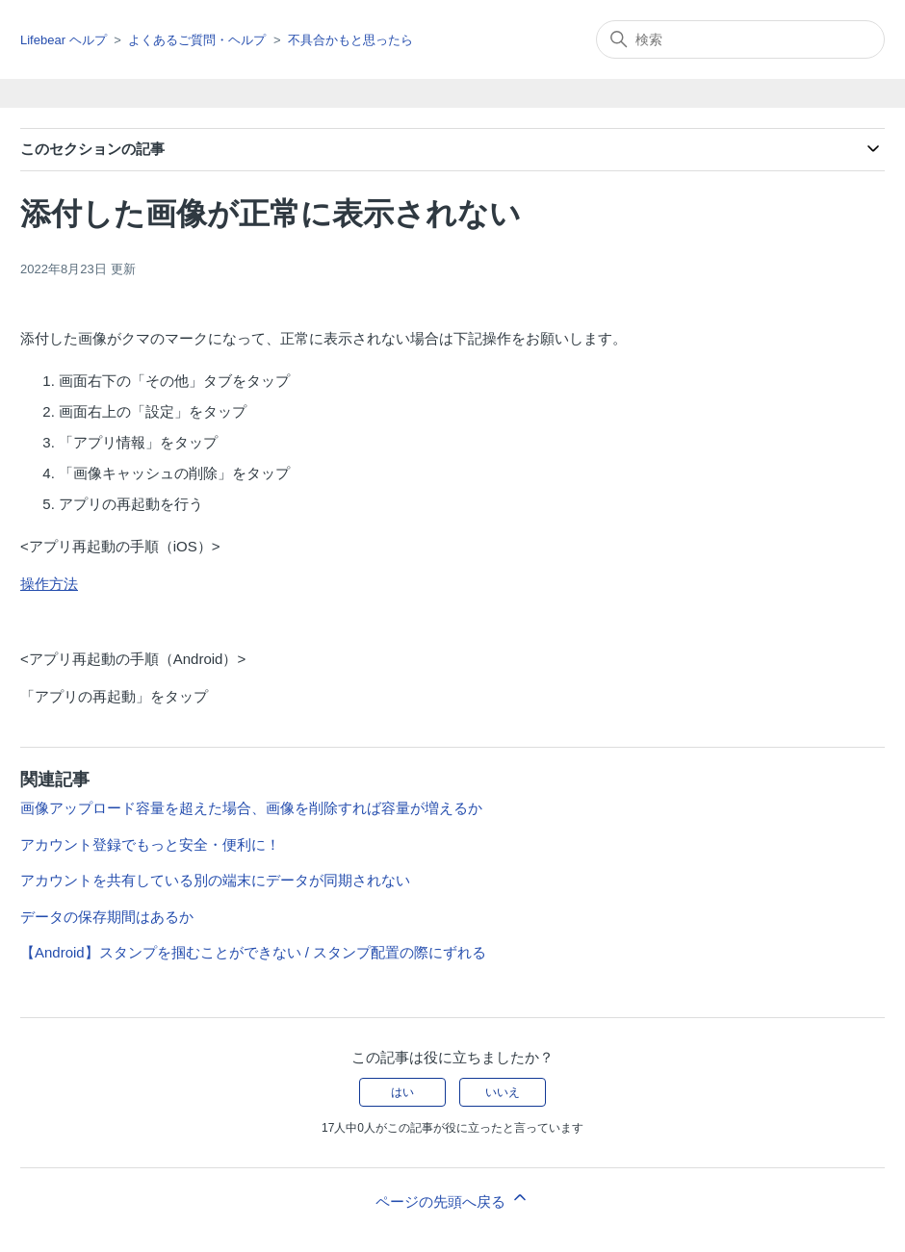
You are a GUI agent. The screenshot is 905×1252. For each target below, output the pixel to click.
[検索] (740, 39)
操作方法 (49, 583)
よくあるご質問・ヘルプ (197, 40)
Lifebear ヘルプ (63, 40)
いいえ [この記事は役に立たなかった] (502, 1092)
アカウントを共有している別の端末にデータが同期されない (215, 880)
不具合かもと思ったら (350, 40)
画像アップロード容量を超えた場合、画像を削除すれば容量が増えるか (251, 808)
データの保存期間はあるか (107, 916)
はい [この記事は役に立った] (402, 1092)
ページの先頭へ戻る (452, 1199)
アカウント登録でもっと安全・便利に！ (150, 844)
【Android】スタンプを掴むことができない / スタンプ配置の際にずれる (253, 952)
